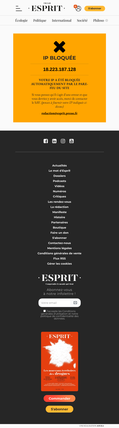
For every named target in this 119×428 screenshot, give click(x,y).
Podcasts (59, 181)
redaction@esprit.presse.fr (60, 113)
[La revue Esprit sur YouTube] (72, 141)
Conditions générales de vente (59, 253)
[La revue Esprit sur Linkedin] (55, 141)
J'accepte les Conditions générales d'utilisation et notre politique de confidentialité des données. (60, 315)
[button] (19, 8)
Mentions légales (59, 248)
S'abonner (94, 8)
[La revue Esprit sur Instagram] (64, 141)
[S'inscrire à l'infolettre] (75, 302)
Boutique (59, 227)
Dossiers (59, 176)
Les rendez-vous (59, 202)
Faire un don (59, 233)
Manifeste (59, 212)
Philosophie (102, 20)
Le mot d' (59, 171)
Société (82, 20)
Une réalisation (91, 426)
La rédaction (59, 207)
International (61, 20)
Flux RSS (59, 258)
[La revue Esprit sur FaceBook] (46, 141)
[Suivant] (106, 20)
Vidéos (59, 186)
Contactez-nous (59, 243)
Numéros (59, 191)
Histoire (59, 217)
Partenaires (59, 222)
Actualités (59, 165)
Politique (40, 20)
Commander (59, 398)
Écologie (21, 20)
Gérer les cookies (59, 263)
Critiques (59, 196)
